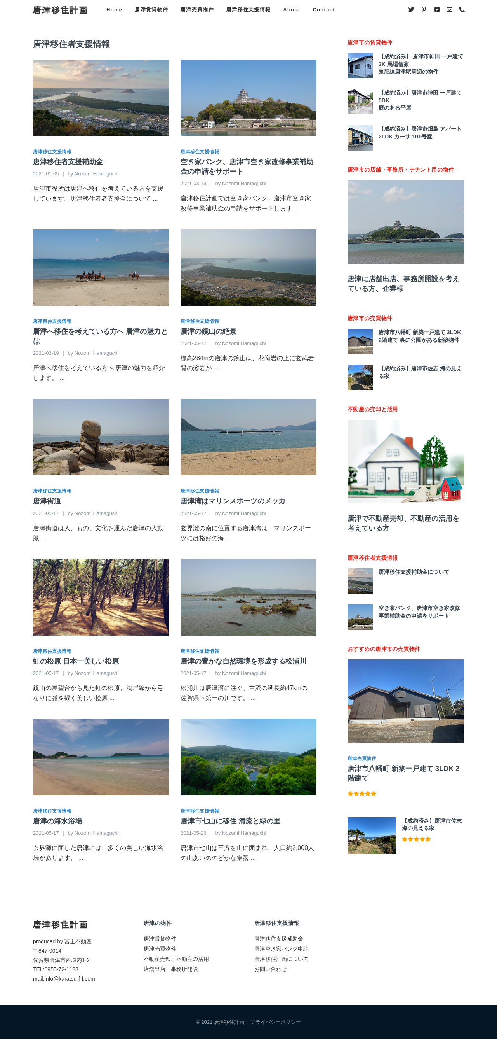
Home (114, 9)
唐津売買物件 (197, 9)
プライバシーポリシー (275, 1022)
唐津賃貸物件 (151, 9)
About (291, 9)
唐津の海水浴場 (57, 821)
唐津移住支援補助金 (278, 939)
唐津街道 (47, 501)
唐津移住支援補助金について (414, 572)
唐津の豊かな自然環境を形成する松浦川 (243, 661)
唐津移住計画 (229, 1022)
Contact (324, 9)
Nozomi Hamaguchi (96, 174)
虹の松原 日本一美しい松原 (76, 661)
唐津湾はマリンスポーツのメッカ (233, 501)
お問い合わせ (270, 969)
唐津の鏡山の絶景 (208, 331)
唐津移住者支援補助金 (68, 162)
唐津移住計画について (281, 959)
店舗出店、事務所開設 (171, 969)
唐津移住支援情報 (248, 9)
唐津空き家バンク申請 (281, 949)
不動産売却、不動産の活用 (176, 959)
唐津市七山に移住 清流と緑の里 (230, 821)
